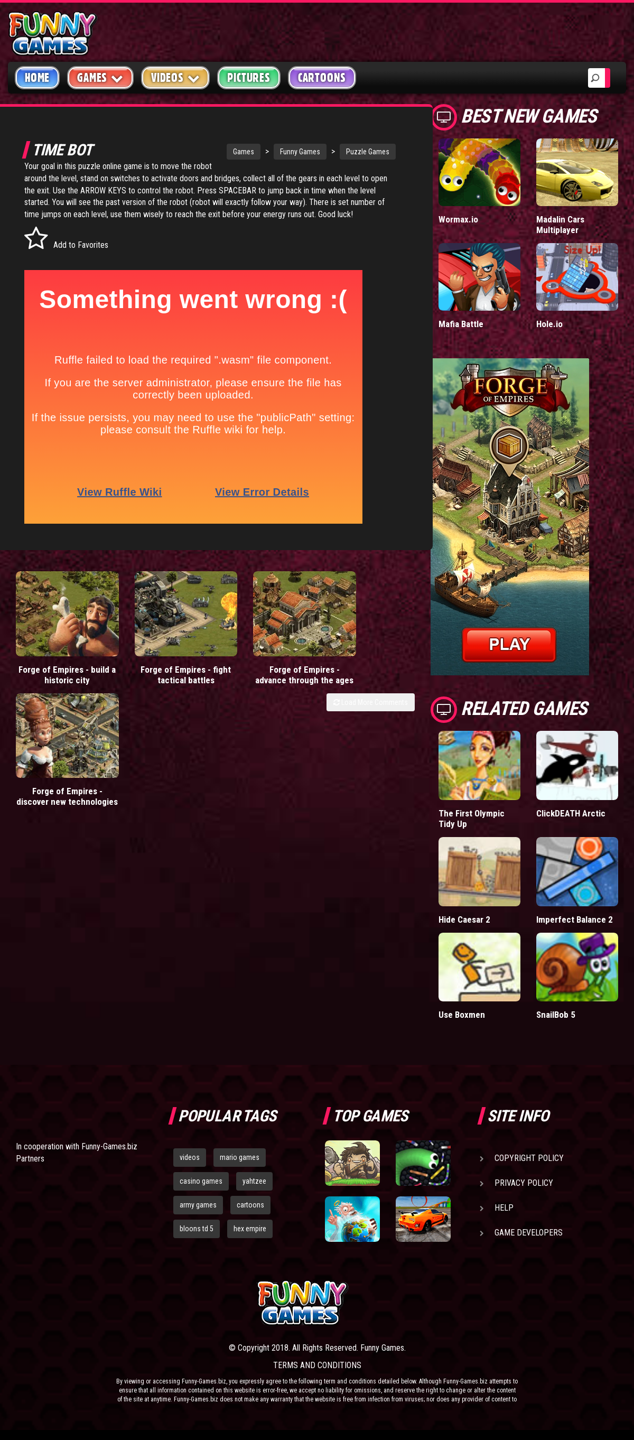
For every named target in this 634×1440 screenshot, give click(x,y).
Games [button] (100, 77)
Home (37, 77)
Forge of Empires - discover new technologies (364, 678)
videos (190, 1157)
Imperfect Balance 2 (574, 919)
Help (504, 1208)
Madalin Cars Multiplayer (560, 224)
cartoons (250, 1205)
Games (225, 151)
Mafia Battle (461, 324)
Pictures (248, 77)
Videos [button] (175, 77)
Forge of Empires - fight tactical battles (160, 672)
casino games (201, 1181)
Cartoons (322, 77)
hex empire (250, 1228)
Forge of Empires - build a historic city (59, 672)
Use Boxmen (462, 1014)
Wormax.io (458, 219)
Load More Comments (370, 711)
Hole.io (549, 324)
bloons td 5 (196, 1228)
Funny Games (282, 151)
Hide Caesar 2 (464, 919)
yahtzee (254, 1181)
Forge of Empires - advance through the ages (262, 678)
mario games (239, 1157)
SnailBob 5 (555, 1014)
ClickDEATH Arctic (570, 813)
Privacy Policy (524, 1183)
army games (198, 1205)
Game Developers (529, 1233)
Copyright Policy (529, 1158)
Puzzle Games (349, 151)
